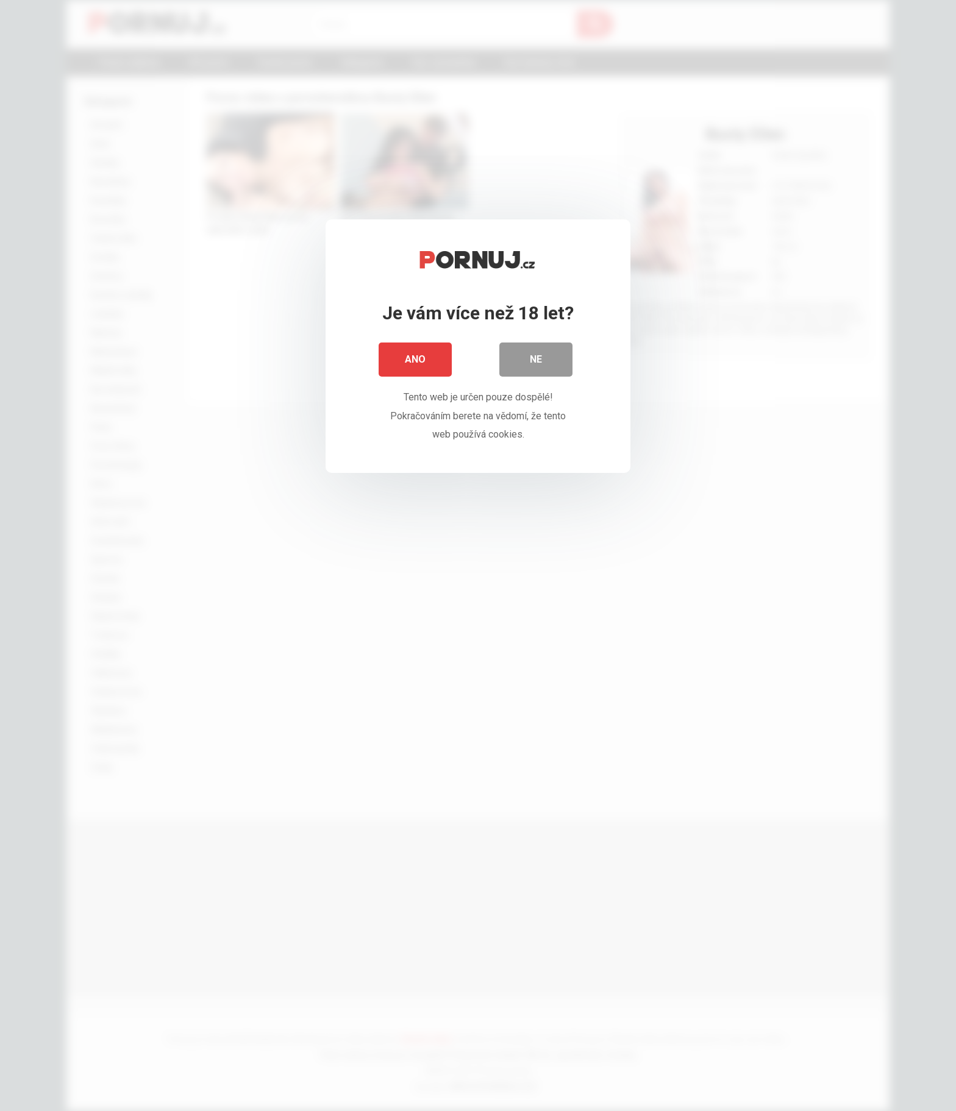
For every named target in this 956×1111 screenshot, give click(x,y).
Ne (536, 359)
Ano (415, 359)
